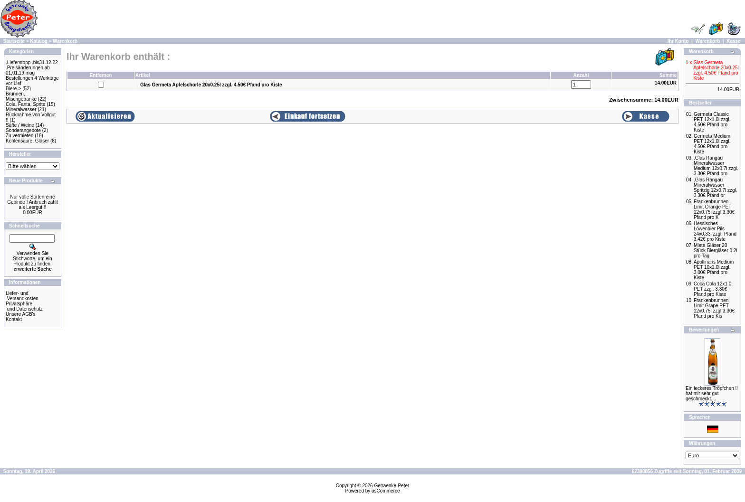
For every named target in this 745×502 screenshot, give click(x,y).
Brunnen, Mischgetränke (21, 96)
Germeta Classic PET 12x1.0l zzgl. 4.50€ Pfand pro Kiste (712, 122)
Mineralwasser (21, 109)
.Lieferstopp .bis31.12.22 (32, 62)
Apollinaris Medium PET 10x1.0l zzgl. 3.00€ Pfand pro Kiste (714, 269)
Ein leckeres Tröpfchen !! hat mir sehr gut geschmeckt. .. (712, 393)
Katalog (39, 41)
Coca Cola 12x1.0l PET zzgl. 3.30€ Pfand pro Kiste (713, 289)
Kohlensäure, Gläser (27, 140)
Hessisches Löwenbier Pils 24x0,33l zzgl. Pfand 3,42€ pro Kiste (715, 231)
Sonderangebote (23, 130)
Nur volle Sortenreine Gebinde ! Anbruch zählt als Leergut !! (32, 202)
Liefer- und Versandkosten (22, 296)
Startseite (14, 41)
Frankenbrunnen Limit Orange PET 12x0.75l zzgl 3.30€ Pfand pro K (714, 209)
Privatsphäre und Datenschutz (24, 306)
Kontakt (14, 319)
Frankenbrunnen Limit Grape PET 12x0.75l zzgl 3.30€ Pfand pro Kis (714, 308)
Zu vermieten (19, 135)
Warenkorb (65, 41)
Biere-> (13, 88)
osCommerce (386, 490)
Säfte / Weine (20, 125)
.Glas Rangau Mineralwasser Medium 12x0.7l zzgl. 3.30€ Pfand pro (716, 165)
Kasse (733, 41)
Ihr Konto (678, 41)
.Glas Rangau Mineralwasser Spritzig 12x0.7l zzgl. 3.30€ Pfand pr (715, 187)
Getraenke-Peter (391, 485)
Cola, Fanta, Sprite (25, 104)
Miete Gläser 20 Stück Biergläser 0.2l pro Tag (715, 250)
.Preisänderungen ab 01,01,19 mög (28, 70)
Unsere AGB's (21, 314)
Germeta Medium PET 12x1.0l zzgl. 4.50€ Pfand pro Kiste (712, 143)
